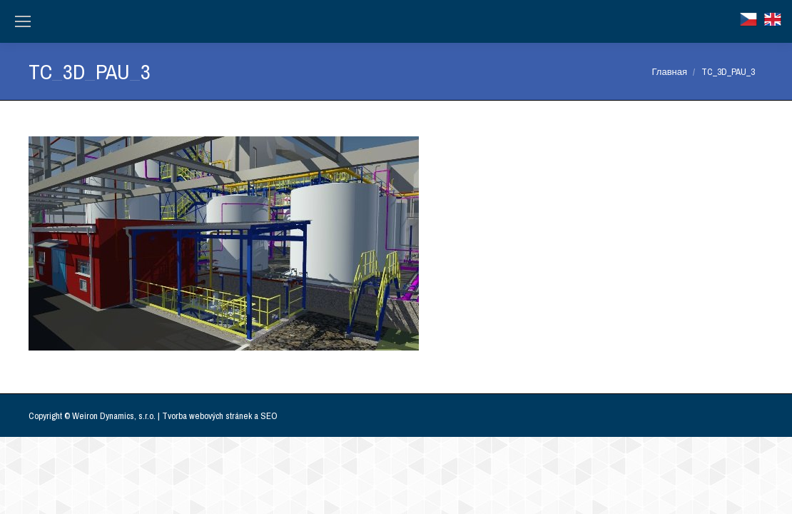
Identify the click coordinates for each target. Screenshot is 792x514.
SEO (269, 416)
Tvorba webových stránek (207, 416)
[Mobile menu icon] (22, 21)
